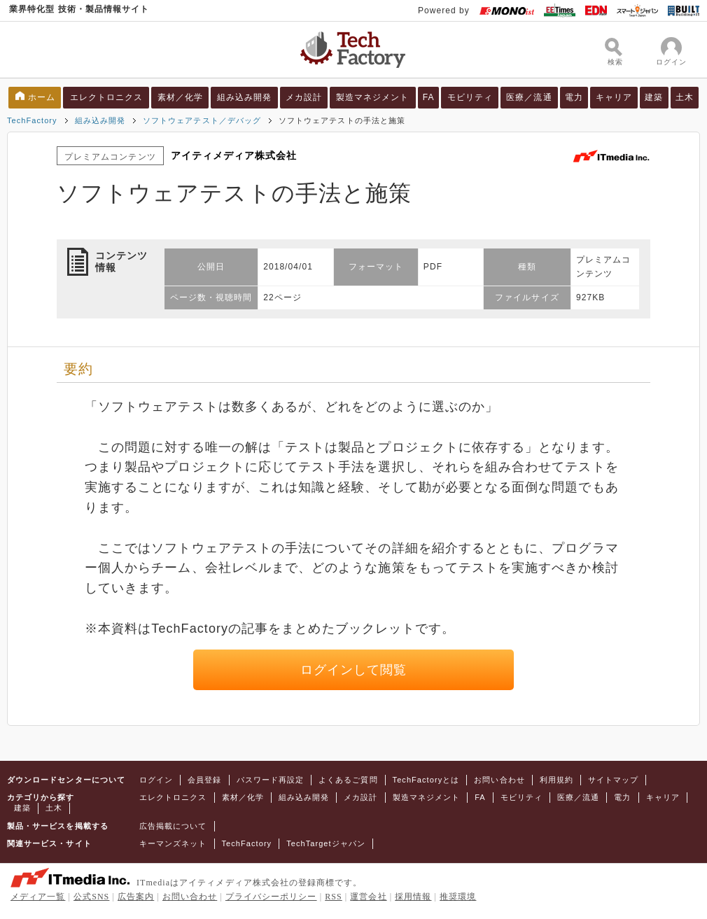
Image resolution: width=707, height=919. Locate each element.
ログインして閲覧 (353, 670)
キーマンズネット (173, 843)
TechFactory (32, 120)
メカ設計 (304, 97)
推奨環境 (458, 897)
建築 (654, 97)
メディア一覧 (37, 897)
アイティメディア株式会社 (234, 155)
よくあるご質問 (347, 780)
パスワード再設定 (270, 780)
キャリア (614, 97)
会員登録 (204, 780)
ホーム (41, 97)
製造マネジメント (373, 97)
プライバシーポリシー (271, 897)
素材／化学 (180, 97)
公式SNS (91, 897)
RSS (333, 897)
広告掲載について (173, 826)
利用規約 (556, 780)
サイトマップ (613, 780)
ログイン (156, 780)
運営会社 (368, 897)
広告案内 (136, 897)
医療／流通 (529, 97)
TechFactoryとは (426, 780)
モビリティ (470, 97)
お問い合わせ (499, 780)
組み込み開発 (244, 97)
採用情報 (413, 897)
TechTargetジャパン (325, 843)
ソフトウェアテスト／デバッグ (202, 120)
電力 (574, 97)
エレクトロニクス (107, 97)
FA (429, 97)
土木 (685, 97)
